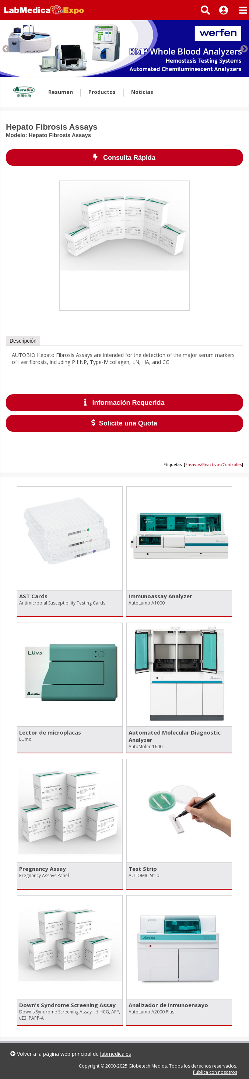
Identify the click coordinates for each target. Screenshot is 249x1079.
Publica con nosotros (215, 1072)
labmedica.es (115, 1053)
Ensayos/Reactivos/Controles (213, 464)
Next (243, 48)
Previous (5, 48)
